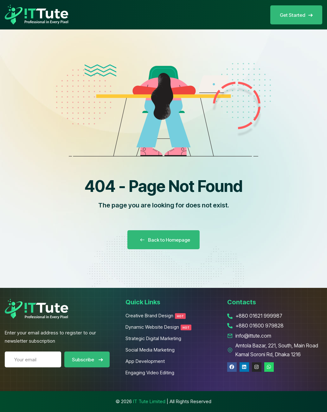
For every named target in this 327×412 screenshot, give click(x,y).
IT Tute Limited (149, 401)
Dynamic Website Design (158, 327)
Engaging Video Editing (149, 373)
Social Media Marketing (150, 350)
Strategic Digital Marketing (153, 338)
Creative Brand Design (155, 316)
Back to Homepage (163, 240)
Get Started (296, 15)
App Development (145, 361)
